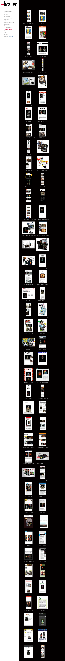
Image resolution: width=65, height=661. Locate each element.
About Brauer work (8, 11)
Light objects (7, 20)
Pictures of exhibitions (9, 22)
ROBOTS (6, 14)
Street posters (7, 24)
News (5, 12)
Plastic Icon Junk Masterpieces (8, 19)
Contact (5, 34)
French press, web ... (8, 27)
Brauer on (8, 36)
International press (8, 29)
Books (5, 30)
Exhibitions (6, 25)
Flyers (5, 32)
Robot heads (7, 16)
